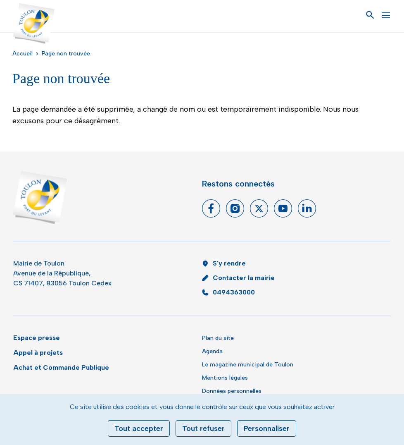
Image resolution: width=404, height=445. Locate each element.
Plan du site (218, 338)
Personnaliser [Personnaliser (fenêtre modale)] (267, 428)
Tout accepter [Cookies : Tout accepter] (138, 428)
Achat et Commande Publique (61, 367)
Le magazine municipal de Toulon (247, 364)
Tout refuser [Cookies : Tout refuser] (203, 428)
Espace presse (36, 338)
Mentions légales (225, 377)
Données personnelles (231, 391)
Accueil (22, 53)
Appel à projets (38, 352)
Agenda (212, 351)
